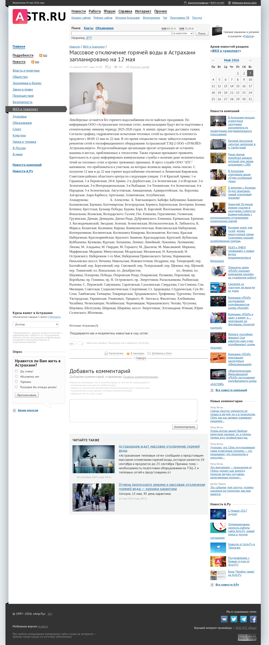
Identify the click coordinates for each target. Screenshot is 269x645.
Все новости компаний (231, 390)
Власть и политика (26, 70)
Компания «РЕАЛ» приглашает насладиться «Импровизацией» (240, 359)
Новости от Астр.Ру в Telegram (241, 545)
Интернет (143, 11)
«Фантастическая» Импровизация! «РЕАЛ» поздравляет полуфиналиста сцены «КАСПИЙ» (233, 377)
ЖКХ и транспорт (25, 109)
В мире (18, 154)
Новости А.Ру (23, 171)
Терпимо (25, 382)
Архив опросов (28, 410)
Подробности (23, 55)
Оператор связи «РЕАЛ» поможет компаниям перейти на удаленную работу (242, 272)
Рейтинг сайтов (103, 18)
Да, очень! (26, 371)
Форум (109, 11)
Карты (88, 28)
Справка (125, 11)
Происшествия (23, 95)
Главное (19, 47)
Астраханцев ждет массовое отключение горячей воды (159, 448)
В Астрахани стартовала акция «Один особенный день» (240, 176)
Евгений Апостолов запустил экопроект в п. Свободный (242, 144)
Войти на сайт (217, 2)
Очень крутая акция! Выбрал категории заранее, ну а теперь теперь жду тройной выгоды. (230, 434)
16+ (50, 614)
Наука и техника (24, 141)
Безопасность (23, 102)
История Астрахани (127, 18)
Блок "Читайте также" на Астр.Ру (241, 573)
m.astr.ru (43, 626)
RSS (43, 55)
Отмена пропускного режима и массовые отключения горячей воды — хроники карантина (162, 486)
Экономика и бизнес (27, 83)
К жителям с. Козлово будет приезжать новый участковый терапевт (242, 193)
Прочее (160, 11)
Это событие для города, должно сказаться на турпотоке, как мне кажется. (232, 490)
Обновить (55, 316)
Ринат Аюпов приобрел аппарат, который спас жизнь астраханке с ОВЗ (240, 159)
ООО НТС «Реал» (246, 628)
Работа (95, 11)
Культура (19, 135)
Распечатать (116, 353)
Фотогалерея (151, 18)
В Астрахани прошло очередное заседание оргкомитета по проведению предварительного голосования (232, 126)
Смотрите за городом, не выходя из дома (241, 287)
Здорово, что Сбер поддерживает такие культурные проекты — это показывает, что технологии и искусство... (232, 452)
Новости (79, 11)
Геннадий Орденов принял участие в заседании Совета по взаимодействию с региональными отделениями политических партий (233, 212)
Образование (22, 123)
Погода (197, 18)
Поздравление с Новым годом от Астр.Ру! (239, 561)
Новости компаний (27, 165)
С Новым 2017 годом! (237, 512)
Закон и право (23, 89)
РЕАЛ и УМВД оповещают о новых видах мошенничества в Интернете (232, 254)
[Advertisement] (38, 242)
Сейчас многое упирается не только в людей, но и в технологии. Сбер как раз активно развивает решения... (233, 416)
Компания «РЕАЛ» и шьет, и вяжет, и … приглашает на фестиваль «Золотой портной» (232, 321)
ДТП (89, 38)
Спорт (17, 129)
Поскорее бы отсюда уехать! (38, 387)
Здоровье (20, 116)
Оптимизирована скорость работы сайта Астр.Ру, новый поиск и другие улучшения (232, 531)
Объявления (104, 28)
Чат (165, 18)
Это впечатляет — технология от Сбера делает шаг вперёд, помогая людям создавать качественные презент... (231, 472)
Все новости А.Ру (227, 584)
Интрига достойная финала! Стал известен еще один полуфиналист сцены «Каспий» (232, 340)
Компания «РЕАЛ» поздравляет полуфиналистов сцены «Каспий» (239, 303)
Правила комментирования (140, 377)
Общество (20, 77)
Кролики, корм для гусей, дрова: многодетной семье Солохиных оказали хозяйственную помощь (232, 234)
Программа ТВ (179, 18)
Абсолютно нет (29, 376)
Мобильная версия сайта (244, 2)
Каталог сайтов (81, 18)
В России (19, 148)
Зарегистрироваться (198, 2)
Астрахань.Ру (90, 325)
